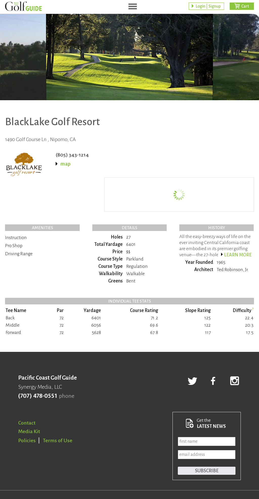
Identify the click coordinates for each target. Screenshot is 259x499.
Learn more (238, 220)
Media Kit (29, 397)
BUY (246, 132)
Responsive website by (223, 477)
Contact (26, 388)
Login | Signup (208, 6)
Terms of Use (57, 406)
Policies (27, 406)
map (65, 164)
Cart (245, 6)
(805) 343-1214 (72, 154)
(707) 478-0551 (37, 362)
